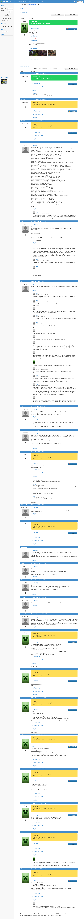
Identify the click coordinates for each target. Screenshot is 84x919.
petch (34, 245)
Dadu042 (23, 73)
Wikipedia (39, 43)
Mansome (38, 368)
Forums (41, 1)
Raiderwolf (23, 597)
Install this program (71, 29)
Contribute (57, 14)
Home (14, 1)
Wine (34, 1)
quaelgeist (38, 903)
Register (3, 16)
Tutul (24, 21)
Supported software (21, 1)
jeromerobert (24, 504)
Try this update (72, 84)
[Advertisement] (7, 55)
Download (79, 1)
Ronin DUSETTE (39, 419)
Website (42, 43)
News (30, 1)
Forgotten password (6, 18)
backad (34, 479)
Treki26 (22, 406)
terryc (22, 142)
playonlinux (6, 2)
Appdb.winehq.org (32, 45)
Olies (22, 579)
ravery (22, 430)
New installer (72, 14)
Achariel (22, 563)
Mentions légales (5, 31)
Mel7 (22, 221)
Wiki (37, 1)
